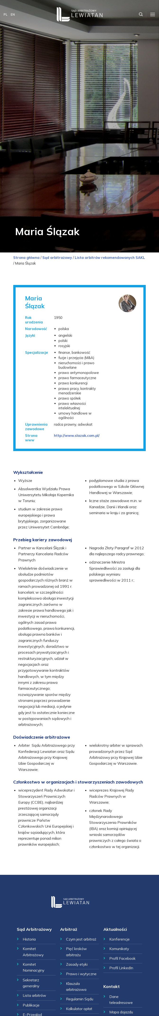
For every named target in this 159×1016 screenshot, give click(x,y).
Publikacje (31, 1005)
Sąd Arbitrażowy (34, 929)
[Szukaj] (141, 14)
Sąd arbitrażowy (57, 257)
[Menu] (152, 14)
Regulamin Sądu (79, 999)
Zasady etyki (77, 964)
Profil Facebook (122, 958)
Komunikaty (119, 948)
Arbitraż (68, 929)
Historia (29, 939)
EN (13, 14)
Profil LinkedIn (121, 967)
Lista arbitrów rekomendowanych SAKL (110, 257)
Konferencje (119, 939)
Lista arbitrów (34, 995)
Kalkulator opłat (79, 1008)
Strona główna (26, 257)
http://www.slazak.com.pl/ (77, 435)
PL (5, 14)
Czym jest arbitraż (81, 939)
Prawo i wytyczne (81, 973)
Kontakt (111, 986)
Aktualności (115, 929)
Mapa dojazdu (121, 1012)
